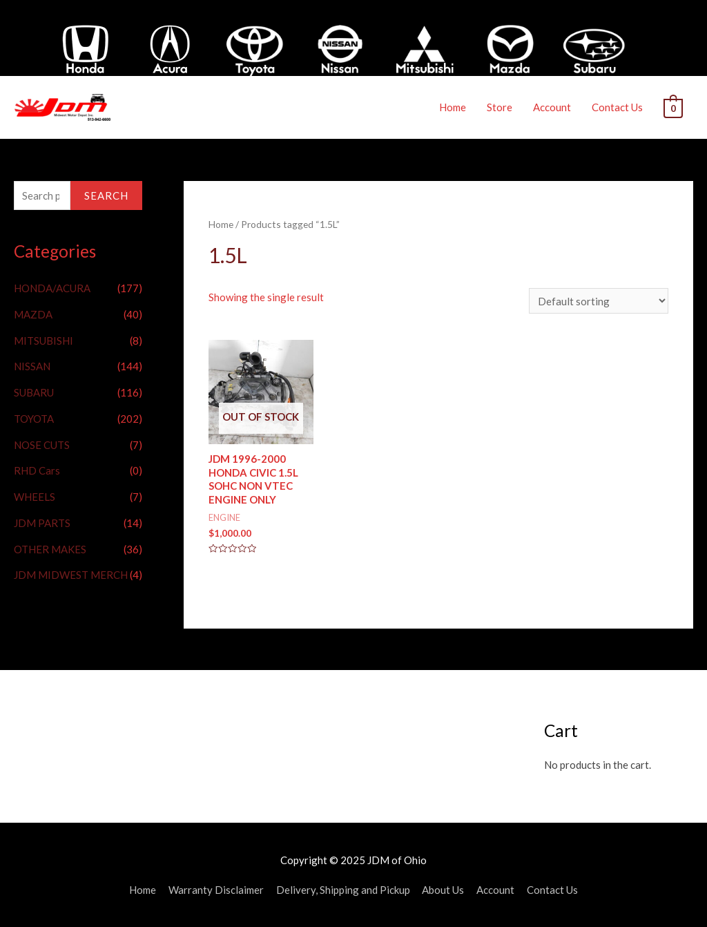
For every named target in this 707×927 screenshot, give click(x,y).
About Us (444, 889)
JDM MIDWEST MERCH (71, 574)
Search (106, 195)
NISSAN (32, 365)
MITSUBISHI (43, 340)
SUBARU (34, 391)
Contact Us (617, 107)
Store (500, 107)
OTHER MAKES (50, 548)
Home (453, 107)
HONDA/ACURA (52, 287)
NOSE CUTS (42, 444)
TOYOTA (34, 418)
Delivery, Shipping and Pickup (343, 889)
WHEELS (34, 496)
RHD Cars (37, 470)
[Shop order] (598, 301)
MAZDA (33, 313)
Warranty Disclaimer (216, 889)
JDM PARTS (42, 522)
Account (553, 107)
